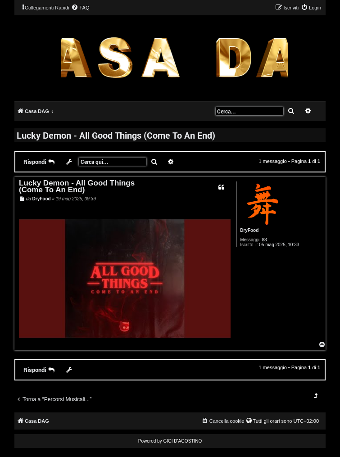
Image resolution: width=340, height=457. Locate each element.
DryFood (249, 230)
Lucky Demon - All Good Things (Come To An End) (116, 135)
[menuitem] (80, 7)
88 (264, 239)
